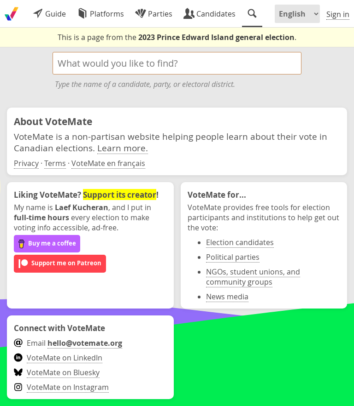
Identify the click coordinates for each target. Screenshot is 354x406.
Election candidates (240, 242)
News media (227, 297)
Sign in (337, 14)
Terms (55, 163)
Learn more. (122, 148)
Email (68, 343)
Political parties (233, 257)
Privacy (26, 163)
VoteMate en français (108, 163)
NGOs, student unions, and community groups (253, 277)
